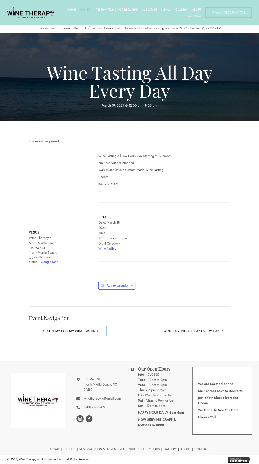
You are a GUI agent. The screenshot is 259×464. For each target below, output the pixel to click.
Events (69, 449)
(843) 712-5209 (94, 407)
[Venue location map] (60, 185)
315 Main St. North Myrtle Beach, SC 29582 (100, 384)
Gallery (170, 449)
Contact (201, 449)
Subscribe (137, 449)
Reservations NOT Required (102, 449)
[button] (228, 12)
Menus (154, 449)
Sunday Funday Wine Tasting (72, 331)
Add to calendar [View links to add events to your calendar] (117, 285)
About (185, 449)
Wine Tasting (107, 248)
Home (55, 449)
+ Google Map (48, 262)
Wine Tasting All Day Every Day (191, 331)
